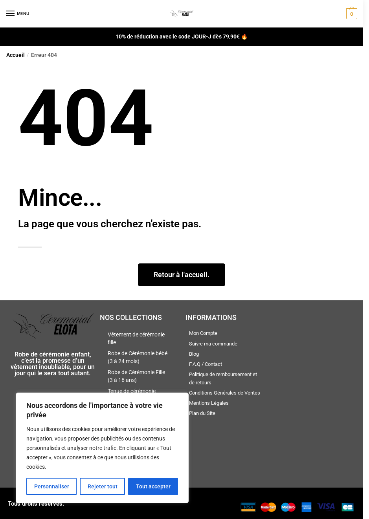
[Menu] (17, 14)
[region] (102, 448)
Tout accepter (153, 486)
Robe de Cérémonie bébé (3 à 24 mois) (137, 357)
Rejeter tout (102, 486)
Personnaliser (51, 486)
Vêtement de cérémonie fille (136, 338)
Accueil (15, 55)
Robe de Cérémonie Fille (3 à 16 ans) (136, 376)
